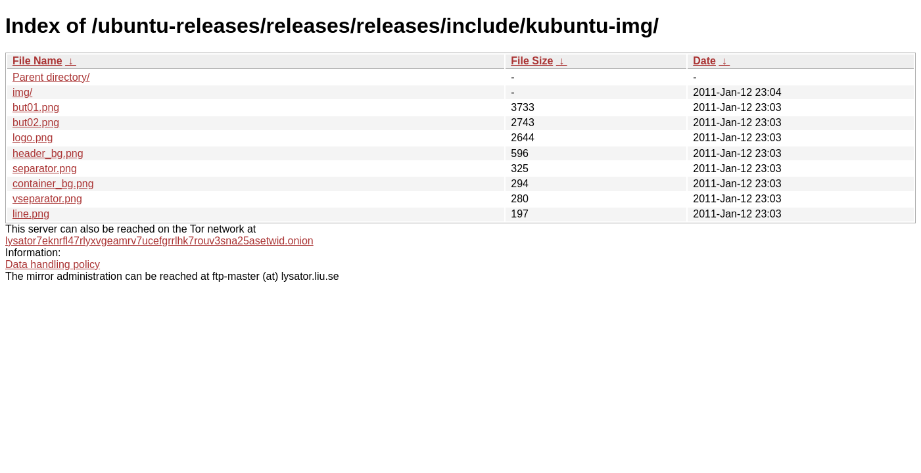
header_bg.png (47, 153)
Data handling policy (52, 264)
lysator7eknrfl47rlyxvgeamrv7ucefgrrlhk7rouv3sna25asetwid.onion (159, 240)
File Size (532, 60)
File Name (37, 60)
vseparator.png (47, 198)
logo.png (32, 137)
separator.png (44, 168)
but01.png (35, 107)
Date (704, 60)
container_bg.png (53, 183)
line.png (30, 213)
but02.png (35, 122)
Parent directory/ (50, 77)
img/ (22, 92)
